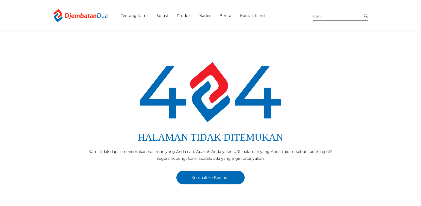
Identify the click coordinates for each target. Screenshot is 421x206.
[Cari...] (332, 16)
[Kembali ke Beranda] (210, 177)
